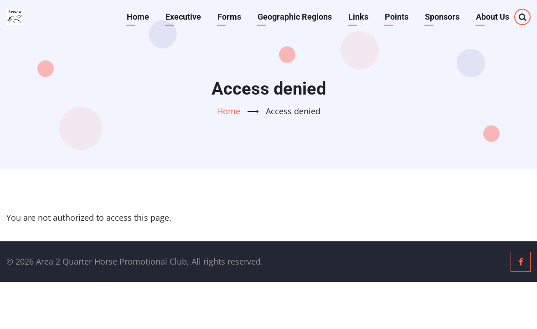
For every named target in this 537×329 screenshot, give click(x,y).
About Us (492, 16)
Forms (229, 16)
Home (138, 16)
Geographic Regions (295, 16)
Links (358, 16)
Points (396, 16)
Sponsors (442, 16)
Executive (183, 16)
